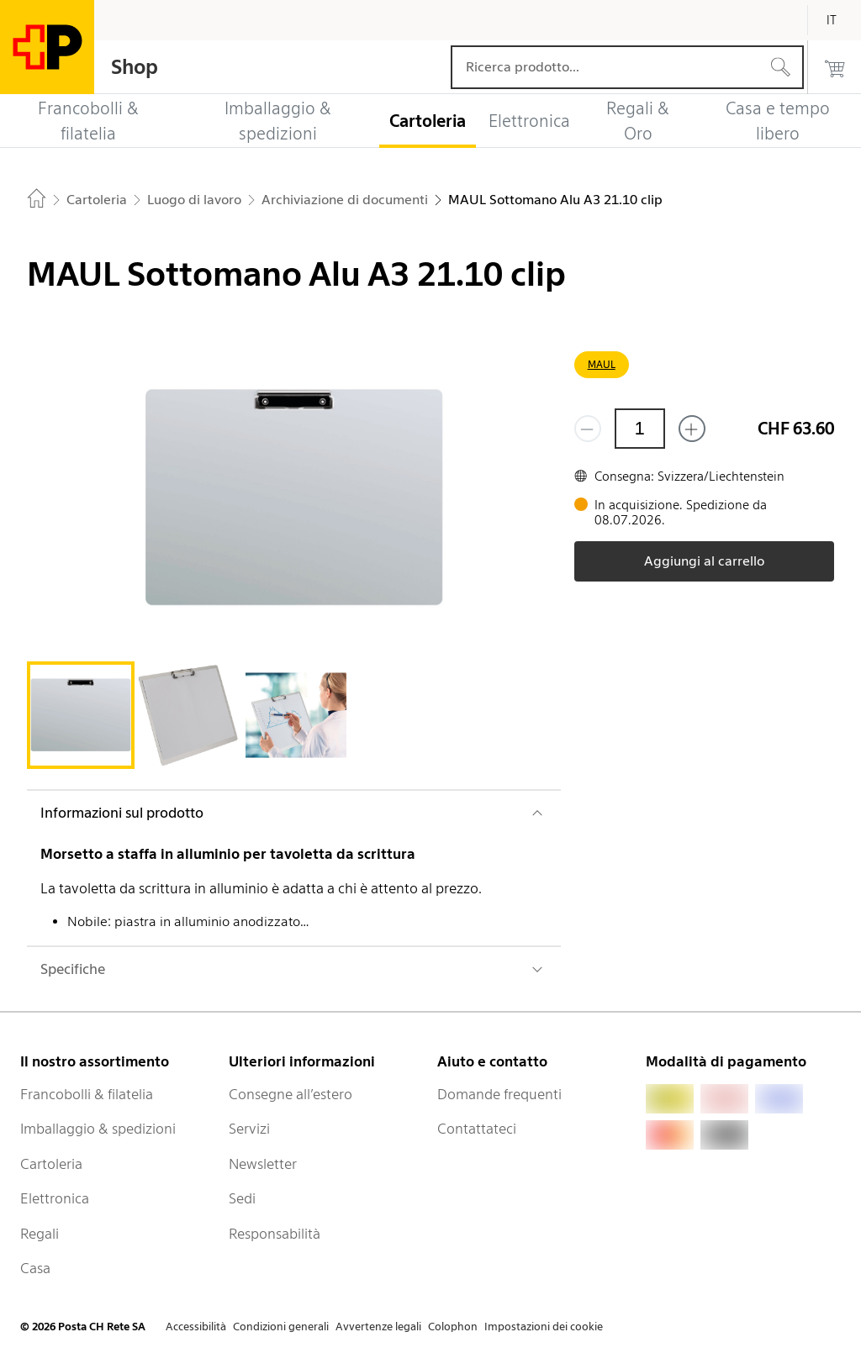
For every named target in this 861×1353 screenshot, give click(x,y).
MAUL (601, 364)
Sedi (242, 1198)
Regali (39, 1233)
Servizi (249, 1128)
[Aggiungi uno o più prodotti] (692, 428)
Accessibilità (196, 1326)
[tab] (81, 715)
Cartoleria (51, 1164)
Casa (35, 1268)
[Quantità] (640, 428)
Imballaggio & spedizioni (98, 1128)
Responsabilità (274, 1233)
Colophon (453, 1326)
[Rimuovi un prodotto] (587, 428)
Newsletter (263, 1164)
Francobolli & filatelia (86, 1094)
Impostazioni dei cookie (543, 1326)
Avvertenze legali (378, 1326)
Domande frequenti (499, 1094)
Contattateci (476, 1128)
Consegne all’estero (290, 1094)
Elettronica (54, 1198)
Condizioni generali (281, 1326)
